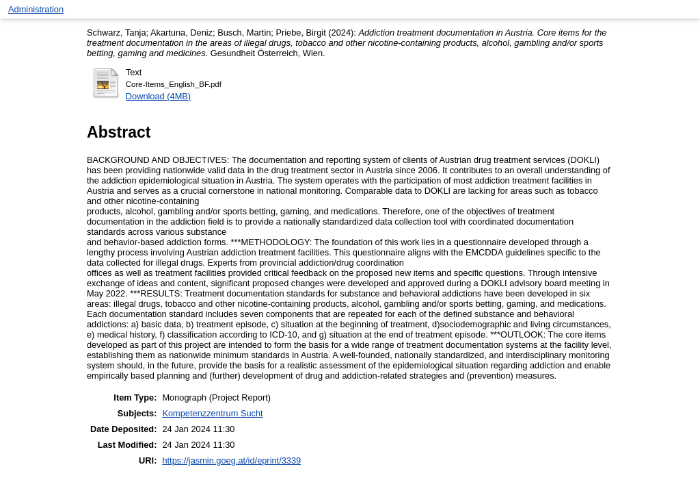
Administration (36, 9)
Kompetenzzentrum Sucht (212, 413)
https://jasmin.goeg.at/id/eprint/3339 (231, 460)
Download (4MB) (158, 96)
